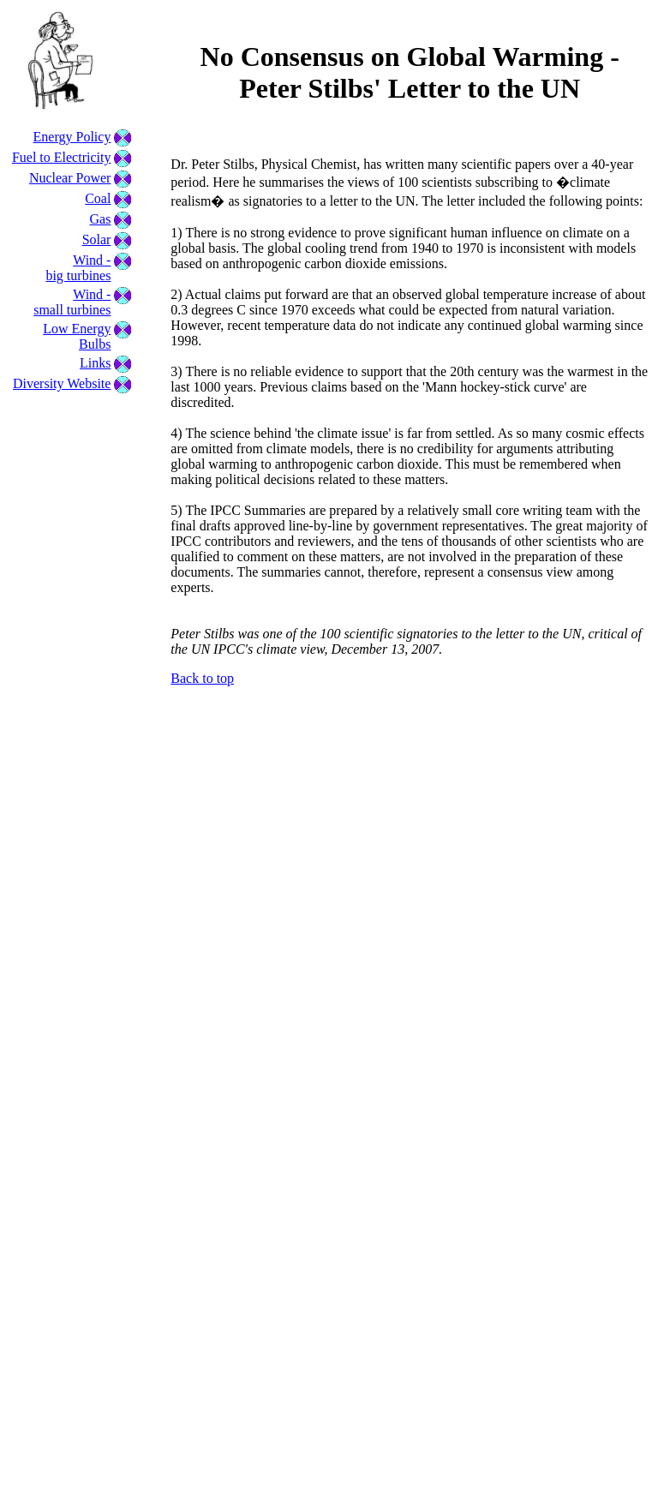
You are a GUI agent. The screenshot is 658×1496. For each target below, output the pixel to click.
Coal (98, 198)
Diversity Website (62, 383)
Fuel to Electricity (61, 157)
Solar (96, 239)
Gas (100, 219)
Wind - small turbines (72, 302)
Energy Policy (72, 136)
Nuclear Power (70, 178)
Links (95, 363)
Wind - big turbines (78, 268)
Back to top (202, 678)
